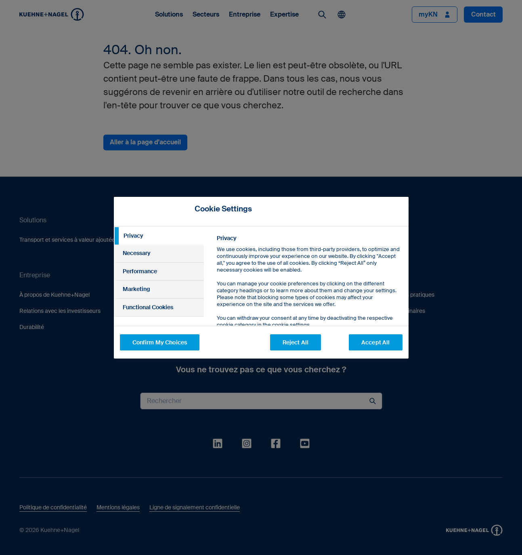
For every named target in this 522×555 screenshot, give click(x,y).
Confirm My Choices (159, 342)
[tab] (159, 236)
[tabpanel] (309, 299)
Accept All (375, 342)
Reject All (295, 342)
